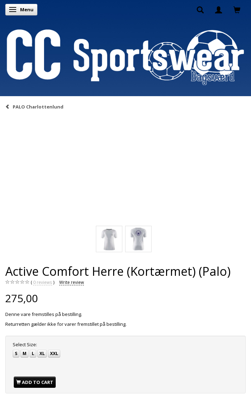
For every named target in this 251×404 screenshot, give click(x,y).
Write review (71, 282)
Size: (25, 344)
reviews (42, 282)
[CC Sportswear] (125, 57)
